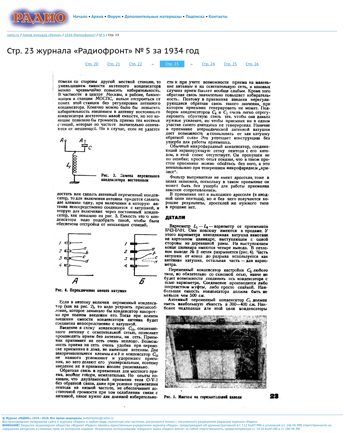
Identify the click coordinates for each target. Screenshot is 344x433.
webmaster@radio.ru (98, 418)
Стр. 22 (135, 64)
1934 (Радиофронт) (80, 35)
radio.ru (13, 35)
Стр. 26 (252, 64)
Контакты (218, 16)
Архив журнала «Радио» (42, 35)
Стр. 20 (91, 64)
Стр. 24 (208, 64)
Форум (114, 16)
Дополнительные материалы (153, 16)
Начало (80, 16)
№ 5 (102, 35)
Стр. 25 (230, 64)
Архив (97, 16)
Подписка (195, 16)
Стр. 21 (113, 64)
